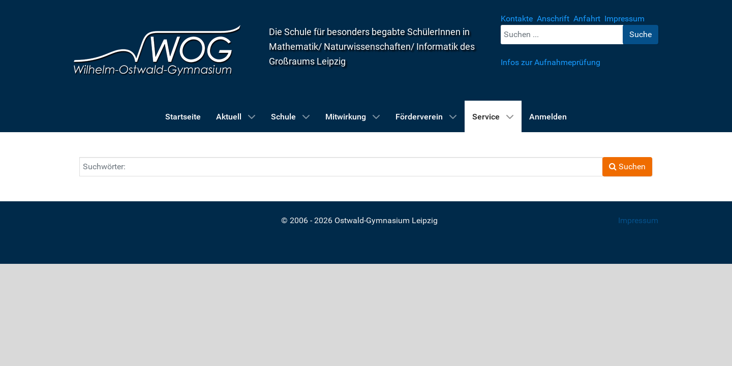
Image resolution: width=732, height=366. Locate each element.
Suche (640, 34)
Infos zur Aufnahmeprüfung (550, 62)
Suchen (627, 166)
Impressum (638, 220)
